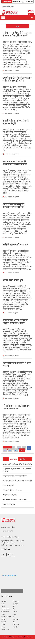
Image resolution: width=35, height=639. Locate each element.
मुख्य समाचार (16, 619)
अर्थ (14, 606)
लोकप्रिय (22, 459)
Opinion (15, 604)
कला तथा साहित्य (5, 609)
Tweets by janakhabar (9, 575)
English (3, 601)
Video (3, 606)
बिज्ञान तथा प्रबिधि (6, 617)
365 (10, 450)
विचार (14, 622)
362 (24, 448)
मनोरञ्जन (4, 619)
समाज (3, 627)
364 (5, 450)
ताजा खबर (13, 459)
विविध (3, 624)
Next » (22, 450)
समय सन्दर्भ (16, 624)
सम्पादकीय (15, 627)
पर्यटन (3, 614)
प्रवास (14, 614)
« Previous (7, 448)
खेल (14, 609)
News (3, 604)
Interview (16, 601)
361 (19, 448)
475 (16, 450)
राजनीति (3, 622)
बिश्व (14, 617)
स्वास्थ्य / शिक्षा (5, 629)
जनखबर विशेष (5, 611)
